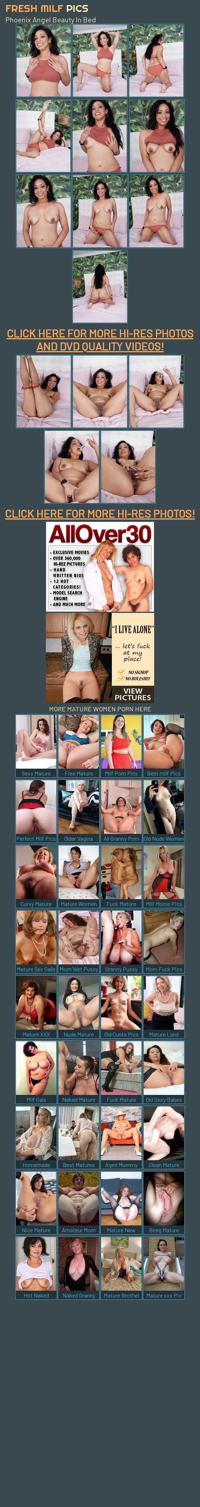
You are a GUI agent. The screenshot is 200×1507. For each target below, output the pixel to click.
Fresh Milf (46, 8)
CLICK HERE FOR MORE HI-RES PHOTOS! (100, 513)
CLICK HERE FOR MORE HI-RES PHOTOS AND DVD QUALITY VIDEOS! (100, 340)
